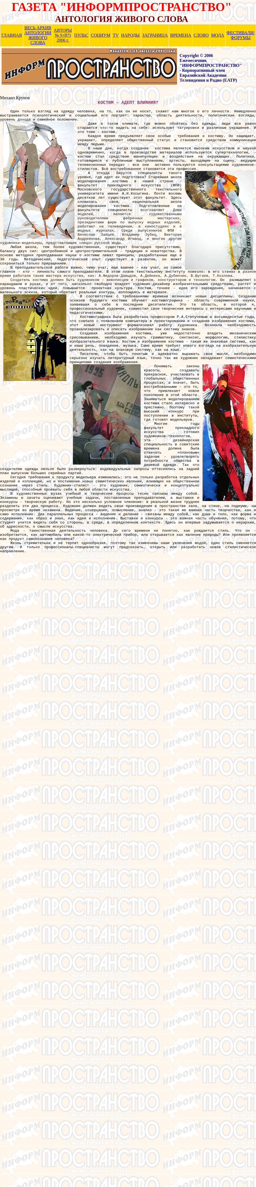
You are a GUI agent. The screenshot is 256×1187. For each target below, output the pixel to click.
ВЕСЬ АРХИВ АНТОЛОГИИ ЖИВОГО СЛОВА (37, 35)
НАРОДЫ (130, 35)
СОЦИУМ (100, 35)
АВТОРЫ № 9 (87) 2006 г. (63, 35)
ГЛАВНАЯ (11, 35)
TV (115, 35)
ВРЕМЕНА (180, 35)
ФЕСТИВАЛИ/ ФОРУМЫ (241, 35)
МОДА (217, 35)
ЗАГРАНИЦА (155, 35)
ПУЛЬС (81, 35)
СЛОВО (201, 35)
